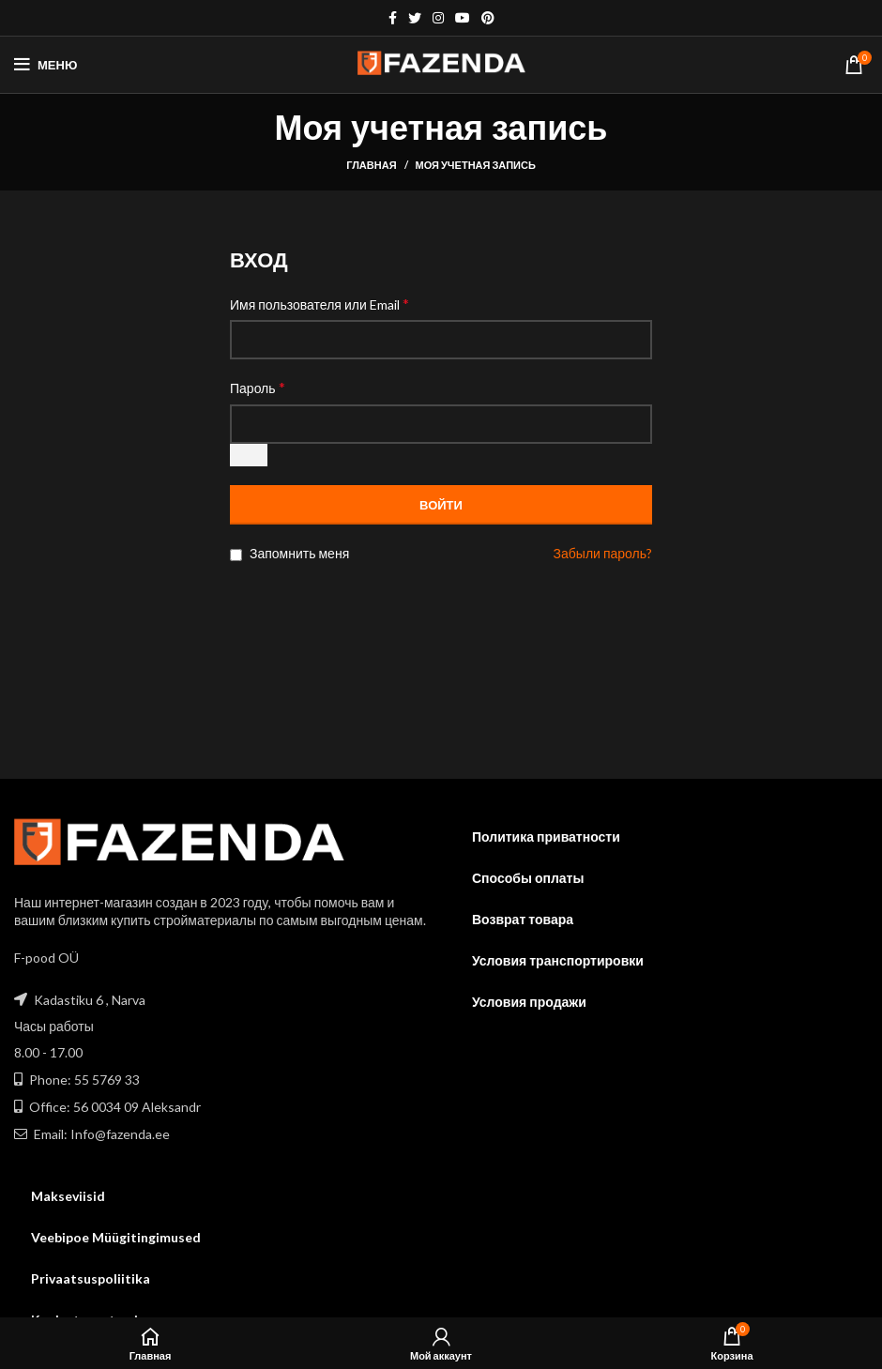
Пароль (257, 387)
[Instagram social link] (438, 18)
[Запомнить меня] (236, 555)
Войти (441, 504)
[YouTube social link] (462, 18)
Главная (371, 165)
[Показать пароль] (248, 455)
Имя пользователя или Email (319, 303)
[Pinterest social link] (488, 18)
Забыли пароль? (603, 553)
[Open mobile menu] (45, 65)
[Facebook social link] (393, 18)
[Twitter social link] (415, 18)
